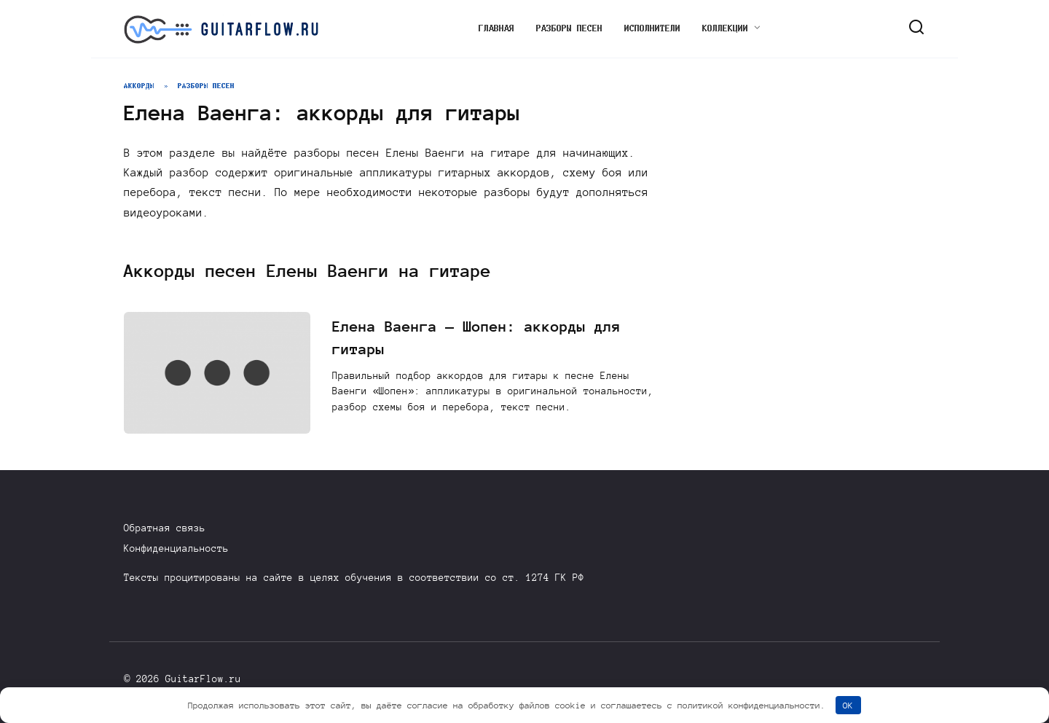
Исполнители (652, 28)
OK (848, 705)
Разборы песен (569, 28)
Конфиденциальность (176, 548)
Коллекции (725, 28)
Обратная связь (164, 528)
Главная (496, 28)
